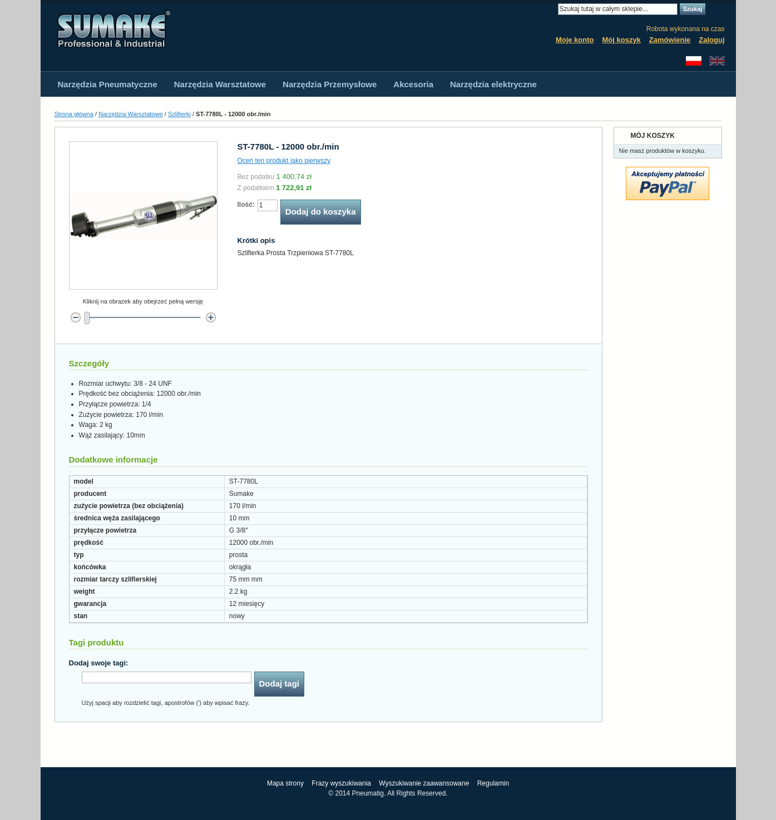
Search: (551, 9)
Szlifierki (179, 114)
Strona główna (74, 114)
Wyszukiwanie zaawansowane (424, 783)
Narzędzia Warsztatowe (130, 114)
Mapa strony (285, 783)
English (717, 61)
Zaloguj (711, 40)
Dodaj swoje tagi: (98, 663)
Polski (693, 61)
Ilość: (246, 204)
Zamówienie (669, 40)
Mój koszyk (621, 40)
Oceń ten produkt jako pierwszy (284, 161)
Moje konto (575, 40)
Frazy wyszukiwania (341, 783)
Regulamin (493, 783)
